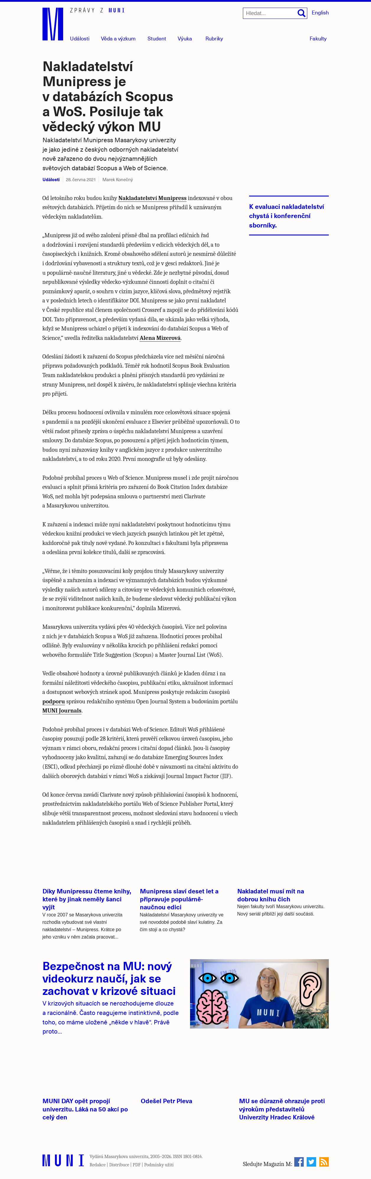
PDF (137, 1164)
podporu (54, 701)
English (320, 12)
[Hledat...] (275, 13)
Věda (118, 38)
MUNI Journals (62, 710)
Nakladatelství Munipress (152, 198)
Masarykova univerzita (126, 1156)
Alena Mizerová (160, 338)
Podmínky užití (159, 1164)
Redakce (98, 1164)
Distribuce (119, 1164)
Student (157, 38)
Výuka (185, 38)
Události (79, 38)
